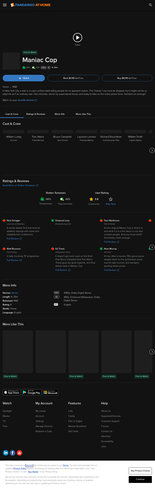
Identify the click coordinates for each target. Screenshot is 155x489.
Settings (40, 421)
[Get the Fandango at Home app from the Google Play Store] (32, 392)
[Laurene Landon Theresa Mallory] (87, 150)
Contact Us (106, 431)
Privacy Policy (19, 468)
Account (40, 416)
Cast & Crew (11, 114)
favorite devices (27, 100)
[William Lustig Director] (14, 150)
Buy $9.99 (127, 78)
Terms (66, 465)
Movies (6, 416)
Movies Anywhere (77, 426)
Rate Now (111, 204)
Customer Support (110, 421)
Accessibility (107, 441)
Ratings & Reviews (35, 114)
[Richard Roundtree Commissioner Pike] (111, 150)
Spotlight (7, 411)
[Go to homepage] (30, 5)
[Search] (150, 5)
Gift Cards (73, 431)
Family (71, 416)
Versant (29, 465)
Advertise (106, 436)
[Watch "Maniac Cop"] (24, 78)
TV (4, 421)
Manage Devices (44, 426)
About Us (106, 411)
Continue (140, 479)
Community (94, 204)
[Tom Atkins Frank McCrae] (38, 150)
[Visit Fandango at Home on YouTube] (19, 453)
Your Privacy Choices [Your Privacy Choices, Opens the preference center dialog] (140, 470)
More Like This (83, 114)
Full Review (14, 238)
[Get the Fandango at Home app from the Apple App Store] (12, 392)
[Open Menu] (4, 5)
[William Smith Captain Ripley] (135, 150)
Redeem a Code (44, 431)
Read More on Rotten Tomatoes (20, 185)
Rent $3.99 (73, 78)
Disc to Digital (75, 421)
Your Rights (33, 471)
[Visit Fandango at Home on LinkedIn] (6, 453)
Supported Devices (110, 416)
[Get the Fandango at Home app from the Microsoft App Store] (50, 392)
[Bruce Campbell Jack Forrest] (62, 150)
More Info (60, 114)
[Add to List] (150, 67)
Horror (15, 292)
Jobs (103, 446)
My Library (41, 411)
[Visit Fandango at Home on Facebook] (13, 453)
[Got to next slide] (152, 150)
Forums (105, 426)
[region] (77, 475)
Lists (70, 411)
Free (5, 426)
